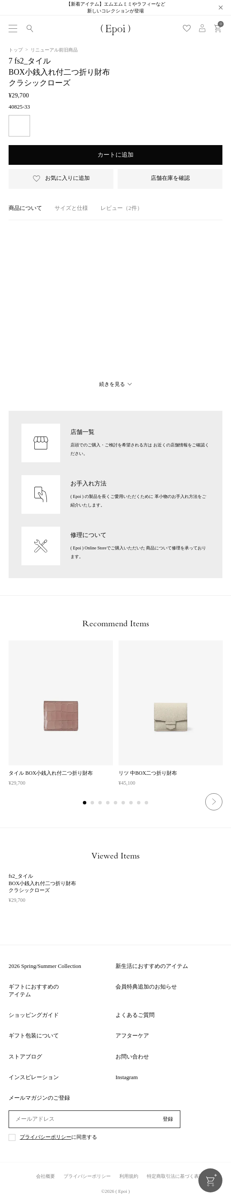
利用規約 (128, 1176)
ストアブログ (25, 1056)
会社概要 (45, 1176)
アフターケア (132, 1035)
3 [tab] (100, 803)
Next (213, 801)
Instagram (127, 1077)
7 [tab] (131, 803)
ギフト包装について (34, 1035)
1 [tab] (85, 803)
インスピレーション (34, 1077)
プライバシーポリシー (45, 1137)
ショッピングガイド (34, 1015)
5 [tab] (116, 803)
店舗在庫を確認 (170, 178)
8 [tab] (139, 803)
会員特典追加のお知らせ (146, 986)
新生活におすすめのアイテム (152, 966)
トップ (16, 49)
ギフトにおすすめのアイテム (34, 990)
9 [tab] (147, 803)
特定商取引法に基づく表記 (175, 1176)
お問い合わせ (132, 1056)
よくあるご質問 (135, 1015)
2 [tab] (93, 803)
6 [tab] (124, 803)
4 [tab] (108, 803)
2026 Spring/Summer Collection (45, 966)
